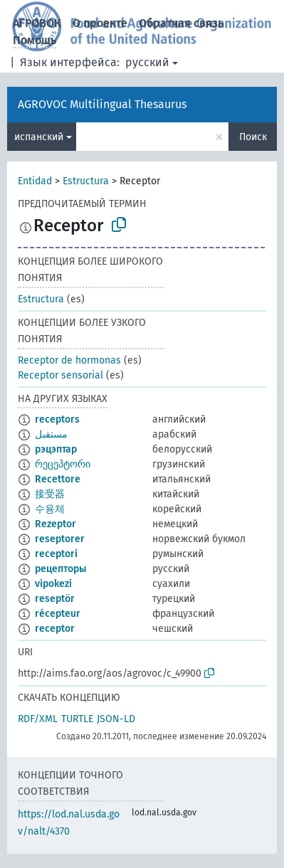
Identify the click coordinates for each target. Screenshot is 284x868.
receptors (57, 419)
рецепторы (60, 569)
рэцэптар (56, 449)
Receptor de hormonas (69, 360)
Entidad (35, 181)
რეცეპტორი (62, 464)
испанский (38, 137)
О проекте (100, 23)
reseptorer (60, 539)
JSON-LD (116, 719)
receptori (56, 554)
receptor (55, 629)
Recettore (57, 479)
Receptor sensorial (60, 375)
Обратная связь (181, 23)
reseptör (55, 599)
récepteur (57, 614)
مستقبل (51, 434)
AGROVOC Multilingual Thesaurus (102, 104)
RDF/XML (38, 719)
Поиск (253, 137)
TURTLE (77, 719)
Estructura (86, 181)
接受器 (50, 494)
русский (147, 62)
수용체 (50, 509)
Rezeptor (55, 524)
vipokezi (53, 584)
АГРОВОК (37, 23)
